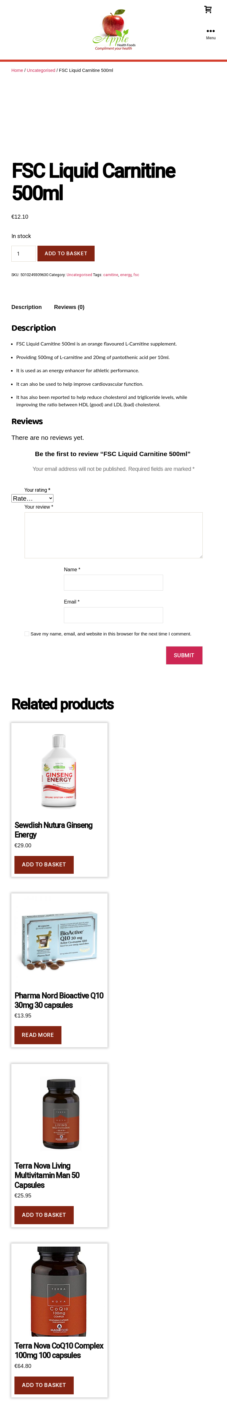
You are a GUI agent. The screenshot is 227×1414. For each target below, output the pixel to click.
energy (125, 274)
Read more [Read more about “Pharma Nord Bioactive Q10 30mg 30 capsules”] (38, 1035)
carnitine (110, 274)
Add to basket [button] (44, 864)
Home (17, 70)
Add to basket (66, 253)
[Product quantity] (23, 254)
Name (72, 569)
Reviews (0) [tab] (69, 307)
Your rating (37, 490)
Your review (39, 507)
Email (72, 601)
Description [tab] (26, 307)
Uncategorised (41, 70)
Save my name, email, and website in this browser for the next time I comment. (111, 633)
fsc (136, 274)
